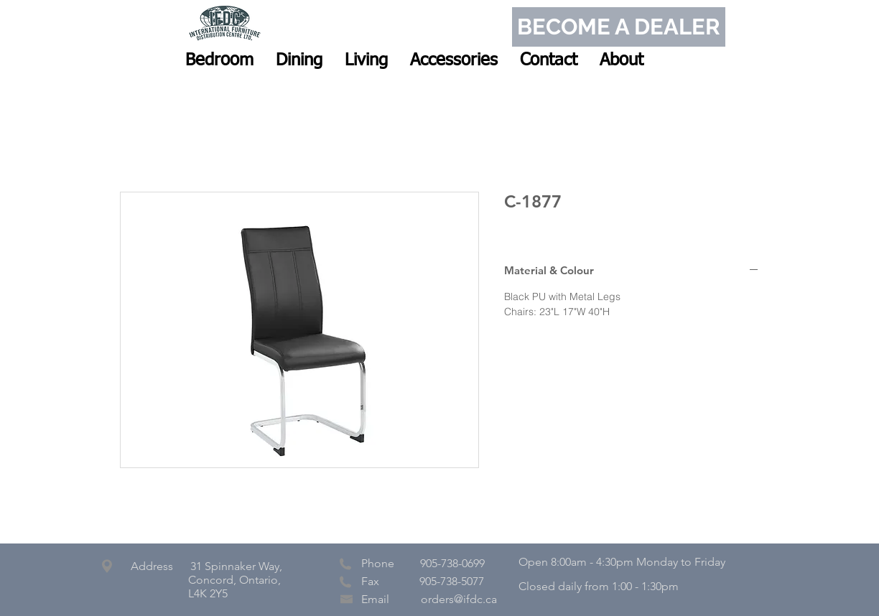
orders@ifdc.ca (459, 599)
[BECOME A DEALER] (618, 27)
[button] (219, 60)
